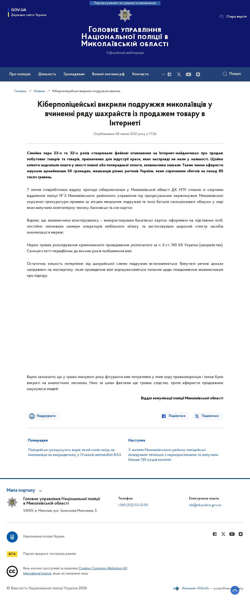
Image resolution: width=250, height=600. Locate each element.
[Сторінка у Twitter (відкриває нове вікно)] (179, 74)
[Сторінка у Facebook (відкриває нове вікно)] (169, 74)
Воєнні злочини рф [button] (108, 74)
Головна (20, 91)
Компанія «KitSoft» (196, 588)
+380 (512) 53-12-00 (133, 505)
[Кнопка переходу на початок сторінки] (233, 590)
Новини (39, 91)
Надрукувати (45, 416)
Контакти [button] (140, 74)
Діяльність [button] (47, 74)
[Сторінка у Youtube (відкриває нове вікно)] (188, 74)
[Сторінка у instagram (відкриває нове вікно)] (198, 74)
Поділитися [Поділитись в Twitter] (210, 416)
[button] (25, 490)
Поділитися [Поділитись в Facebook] (178, 416)
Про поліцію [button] (20, 74)
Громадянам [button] (74, 74)
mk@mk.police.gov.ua (205, 505)
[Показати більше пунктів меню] (163, 74)
